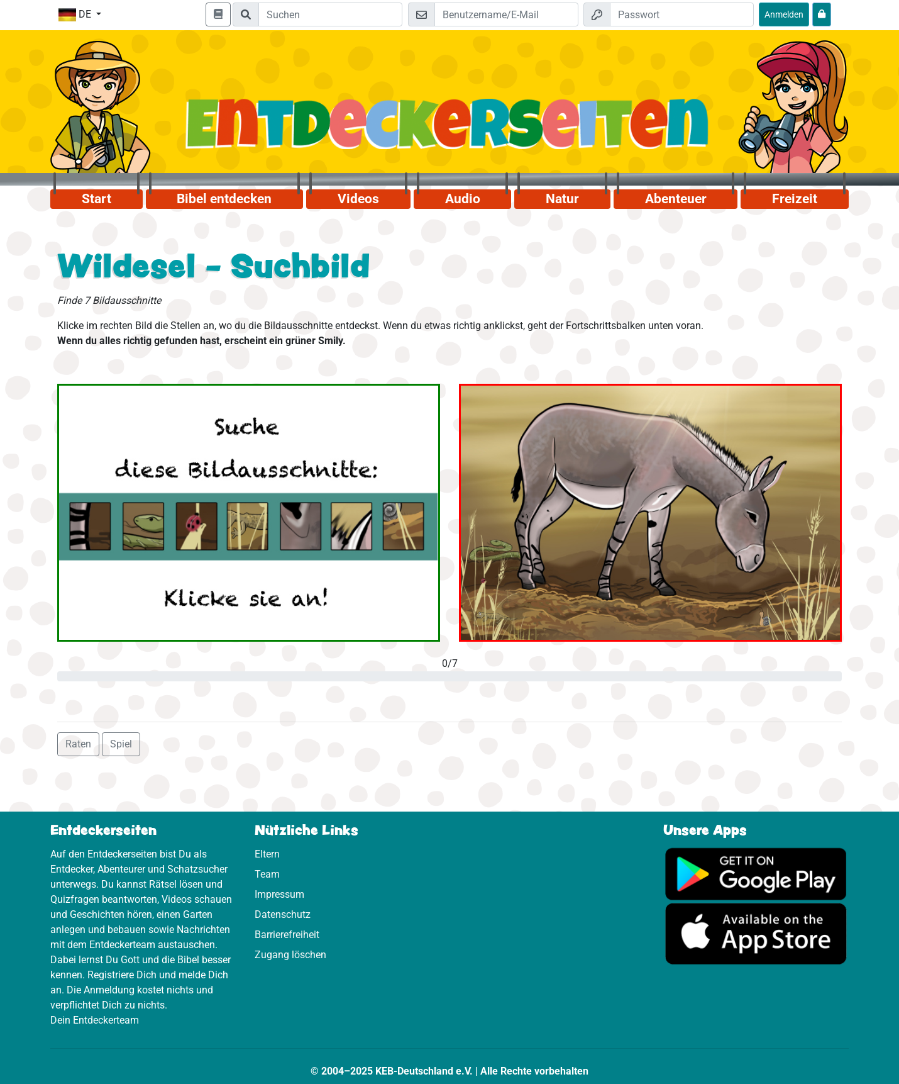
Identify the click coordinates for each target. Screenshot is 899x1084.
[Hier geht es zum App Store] (756, 933)
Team (267, 874)
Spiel (121, 744)
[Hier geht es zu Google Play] (756, 873)
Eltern (267, 854)
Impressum (279, 894)
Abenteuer (676, 198)
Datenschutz (283, 914)
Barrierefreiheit (287, 935)
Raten (78, 744)
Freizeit (794, 198)
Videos (358, 198)
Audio (462, 198)
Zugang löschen (290, 955)
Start (96, 198)
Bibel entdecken (224, 198)
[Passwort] (682, 14)
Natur (562, 198)
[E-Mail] (506, 14)
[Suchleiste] (330, 14)
